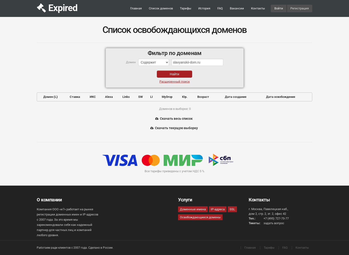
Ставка (75, 97)
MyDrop (167, 97)
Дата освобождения (280, 97)
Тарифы (185, 8)
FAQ (220, 8)
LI (151, 97)
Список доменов (161, 8)
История (204, 8)
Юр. (184, 97)
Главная (136, 8)
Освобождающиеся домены (200, 217)
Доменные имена (193, 209)
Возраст (203, 97)
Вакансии (237, 8)
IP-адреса (218, 209)
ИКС (93, 97)
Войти (278, 8)
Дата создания (235, 97)
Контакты (258, 8)
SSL (232, 209)
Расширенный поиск (174, 81)
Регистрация (299, 8)
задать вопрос (274, 223)
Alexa (109, 97)
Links (126, 97)
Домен (48, 97)
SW (140, 97)
